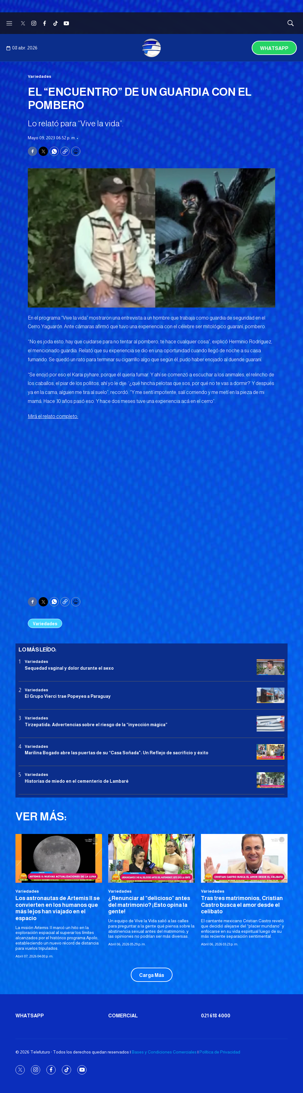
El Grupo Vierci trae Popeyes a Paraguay (68, 696)
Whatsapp (274, 48)
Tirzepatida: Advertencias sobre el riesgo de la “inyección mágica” (96, 724)
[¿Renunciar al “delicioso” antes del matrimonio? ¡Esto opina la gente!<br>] (151, 858)
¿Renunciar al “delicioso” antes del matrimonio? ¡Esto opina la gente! (149, 905)
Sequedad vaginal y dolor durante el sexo (69, 668)
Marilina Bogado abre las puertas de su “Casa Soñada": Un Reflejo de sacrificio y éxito (116, 752)
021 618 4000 (215, 1015)
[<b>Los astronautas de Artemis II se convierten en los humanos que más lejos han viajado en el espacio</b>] (58, 858)
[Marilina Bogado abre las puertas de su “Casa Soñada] (270, 752)
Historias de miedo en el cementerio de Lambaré (77, 781)
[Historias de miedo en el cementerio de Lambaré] (270, 780)
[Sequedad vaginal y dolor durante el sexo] (270, 667)
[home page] (151, 48)
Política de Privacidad (219, 1051)
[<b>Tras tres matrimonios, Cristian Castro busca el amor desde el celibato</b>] (244, 858)
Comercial (123, 1015)
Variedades (39, 76)
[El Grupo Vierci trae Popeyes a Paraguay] (270, 695)
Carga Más (151, 975)
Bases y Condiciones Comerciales (164, 1051)
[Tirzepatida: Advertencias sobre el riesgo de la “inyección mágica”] (270, 723)
